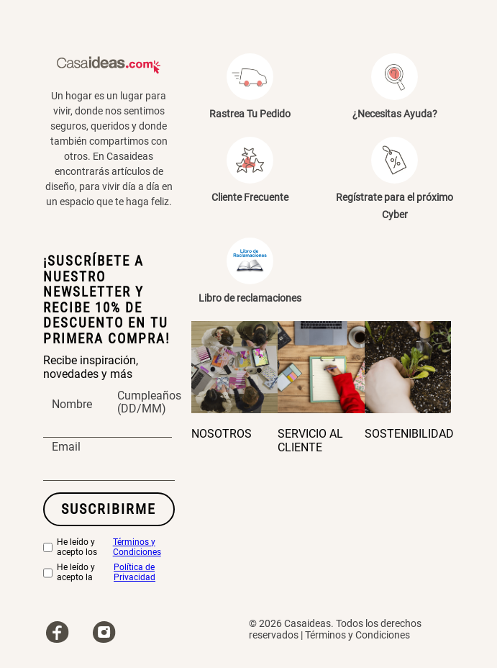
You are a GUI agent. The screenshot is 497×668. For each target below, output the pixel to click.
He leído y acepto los (109, 548)
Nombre (72, 404)
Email (66, 447)
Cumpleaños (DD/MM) (149, 402)
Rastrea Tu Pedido (250, 113)
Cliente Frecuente (249, 197)
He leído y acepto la (109, 573)
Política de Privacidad (134, 572)
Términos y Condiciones (137, 547)
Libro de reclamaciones (250, 298)
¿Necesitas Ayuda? (394, 113)
